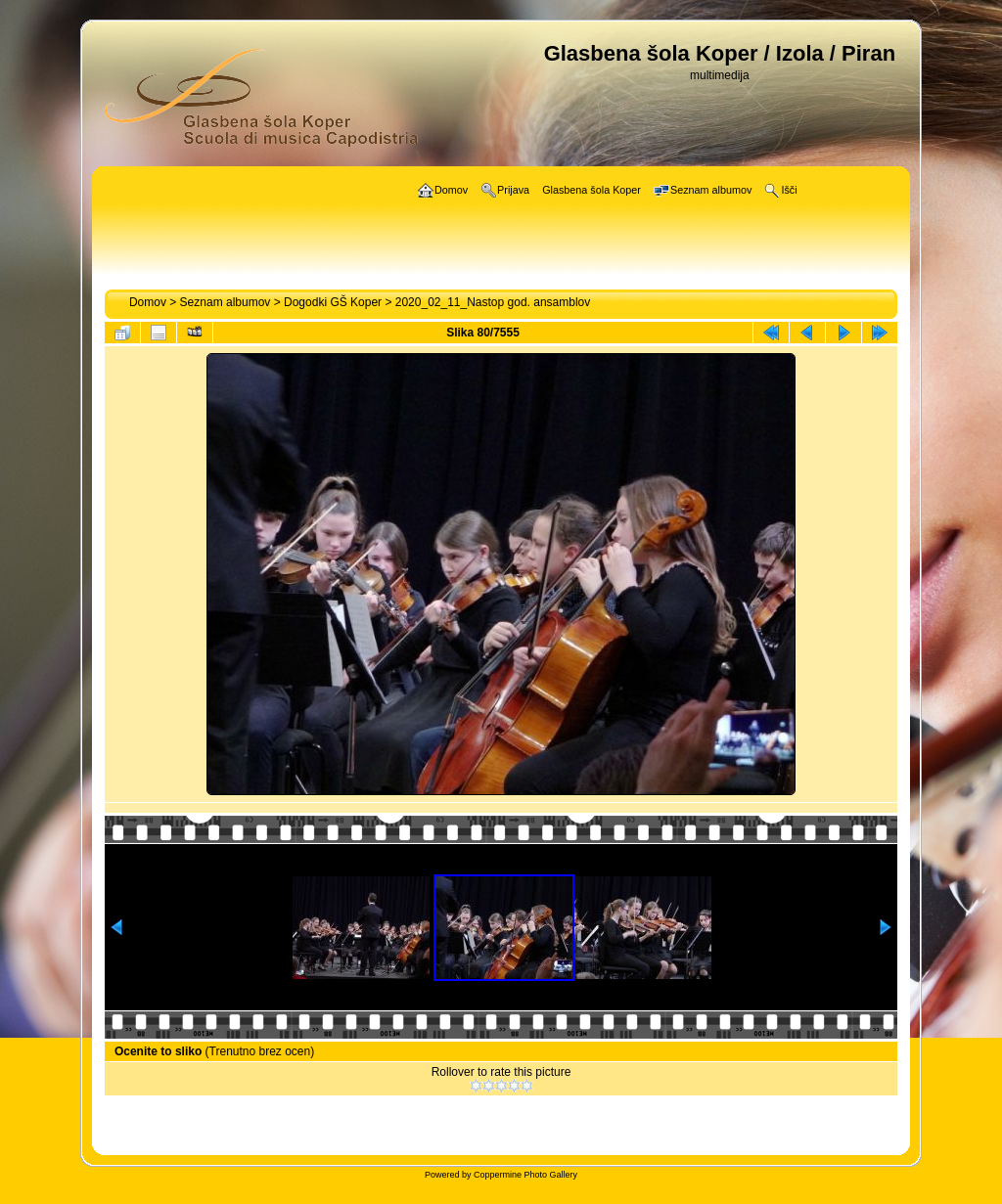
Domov (147, 302)
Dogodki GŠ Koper (333, 302)
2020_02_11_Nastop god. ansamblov (493, 302)
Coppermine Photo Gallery (525, 1175)
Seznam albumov (225, 302)
